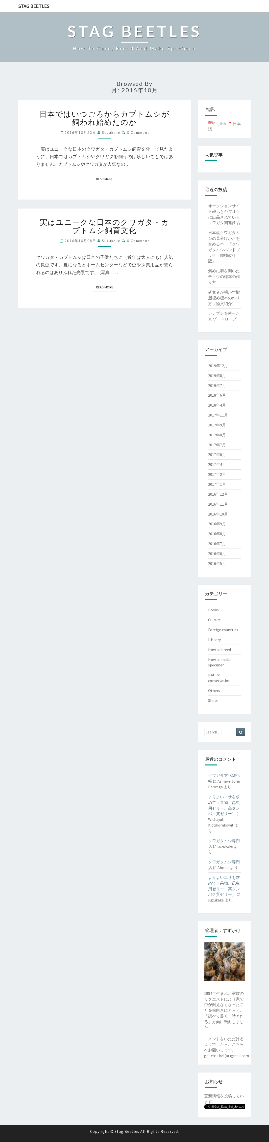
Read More (106, 178)
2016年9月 (217, 523)
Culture (214, 619)
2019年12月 (218, 365)
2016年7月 (217, 543)
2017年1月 (217, 484)
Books (213, 609)
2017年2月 (217, 474)
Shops (213, 700)
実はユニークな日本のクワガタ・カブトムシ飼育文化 (104, 226)
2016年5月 (217, 563)
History (214, 639)
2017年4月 (217, 464)
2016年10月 (218, 514)
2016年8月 (217, 533)
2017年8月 (217, 434)
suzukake (111, 132)
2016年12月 (218, 494)
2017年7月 (217, 444)
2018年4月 (217, 405)
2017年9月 (217, 424)
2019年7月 (217, 385)
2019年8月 (217, 375)
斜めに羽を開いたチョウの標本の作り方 (224, 276)
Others (214, 690)
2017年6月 (217, 454)
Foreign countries (223, 629)
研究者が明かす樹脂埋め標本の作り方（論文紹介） (224, 298)
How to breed (219, 649)
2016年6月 (217, 553)
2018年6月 (217, 395)
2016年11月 (218, 504)
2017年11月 (218, 415)
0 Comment (138, 132)
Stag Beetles (33, 6)
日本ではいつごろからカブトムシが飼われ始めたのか (104, 117)
